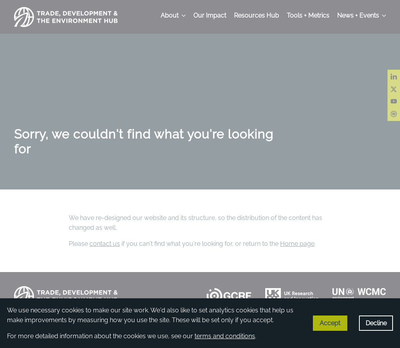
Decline (376, 323)
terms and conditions (225, 336)
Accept (330, 323)
